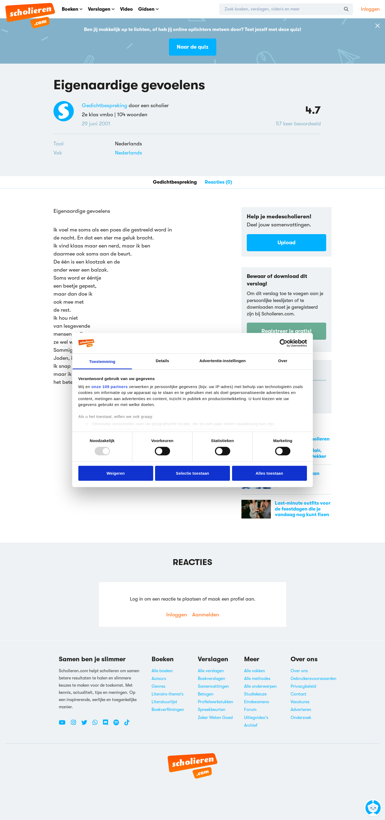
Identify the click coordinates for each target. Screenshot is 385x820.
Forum (250, 709)
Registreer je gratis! (286, 331)
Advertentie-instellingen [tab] (222, 360)
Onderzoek (301, 717)
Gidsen (148, 9)
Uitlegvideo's (256, 717)
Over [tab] (282, 360)
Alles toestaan (269, 473)
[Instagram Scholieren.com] (75, 725)
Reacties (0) (218, 182)
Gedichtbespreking (104, 105)
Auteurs (159, 678)
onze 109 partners (109, 386)
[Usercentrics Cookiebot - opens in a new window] (283, 343)
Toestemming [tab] (102, 361)
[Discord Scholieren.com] (107, 725)
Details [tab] (162, 360)
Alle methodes (257, 678)
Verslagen (101, 9)
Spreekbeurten (211, 709)
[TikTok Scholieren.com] (126, 725)
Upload (286, 242)
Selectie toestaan (192, 473)
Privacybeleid (303, 686)
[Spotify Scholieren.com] (118, 725)
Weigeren (115, 473)
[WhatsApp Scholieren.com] (97, 725)
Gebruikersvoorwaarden (313, 678)
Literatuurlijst (164, 701)
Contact (298, 694)
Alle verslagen (211, 670)
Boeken (72, 9)
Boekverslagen (211, 678)
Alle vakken (254, 670)
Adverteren (301, 709)
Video (126, 9)
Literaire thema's (167, 694)
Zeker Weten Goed (215, 717)
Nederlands (128, 153)
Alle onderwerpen (260, 686)
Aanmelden (205, 615)
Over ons (299, 670)
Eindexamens (256, 701)
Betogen (205, 694)
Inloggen (370, 9)
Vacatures (300, 701)
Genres (158, 686)
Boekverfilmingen (168, 709)
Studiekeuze (255, 694)
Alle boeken (162, 670)
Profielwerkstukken (215, 701)
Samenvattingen (213, 686)
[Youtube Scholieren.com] (64, 725)
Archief (250, 725)
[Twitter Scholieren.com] (86, 725)
